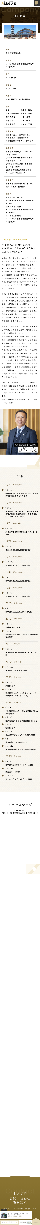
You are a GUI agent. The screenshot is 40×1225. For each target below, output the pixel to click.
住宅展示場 (3, 1222)
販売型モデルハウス (12, 1222)
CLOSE (4, 1209)
